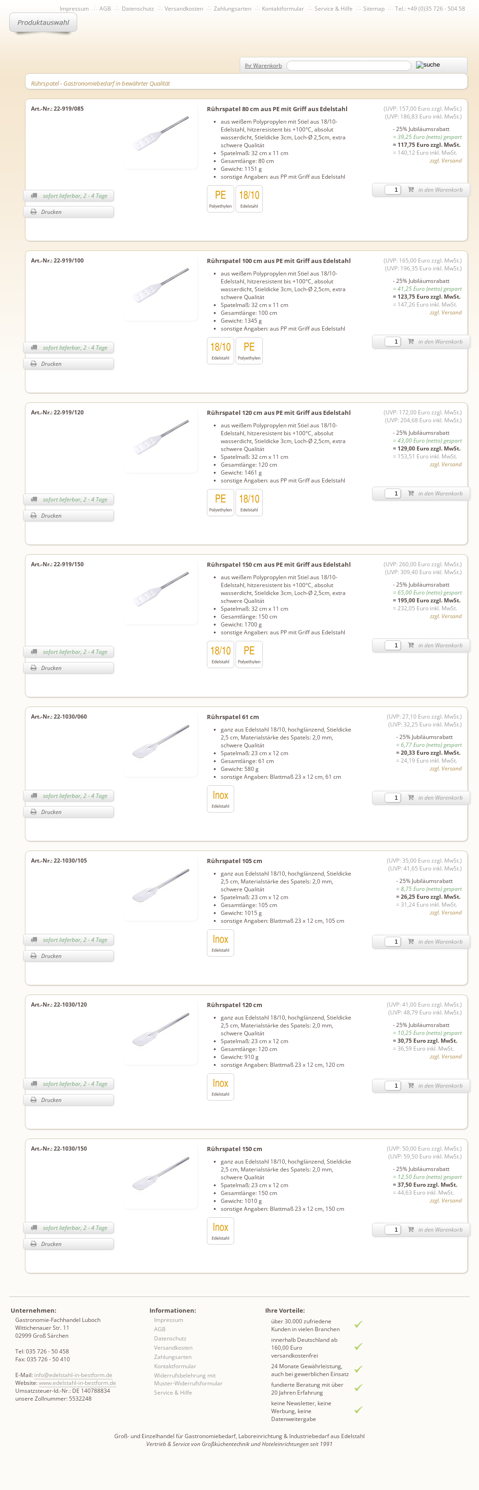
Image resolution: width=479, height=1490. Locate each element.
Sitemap (374, 9)
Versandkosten (184, 9)
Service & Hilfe (334, 9)
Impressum (74, 9)
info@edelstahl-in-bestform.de (73, 1375)
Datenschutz (138, 9)
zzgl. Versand (446, 160)
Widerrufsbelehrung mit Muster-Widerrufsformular (188, 1379)
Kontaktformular (283, 9)
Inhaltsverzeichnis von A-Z (116, 24)
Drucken (46, 212)
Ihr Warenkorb (263, 65)
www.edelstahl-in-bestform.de (77, 1383)
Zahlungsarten (232, 9)
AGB (105, 9)
